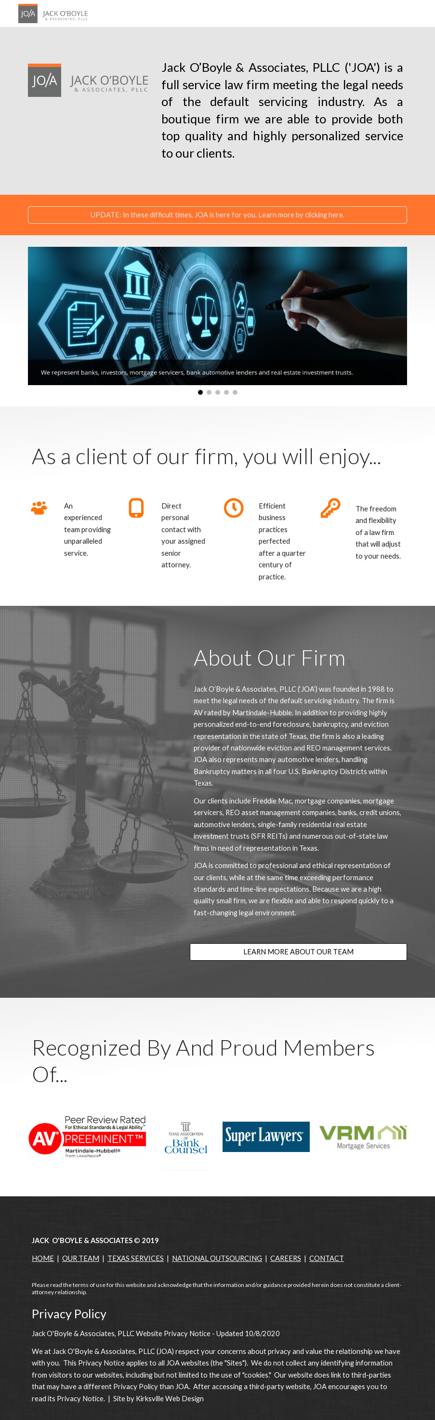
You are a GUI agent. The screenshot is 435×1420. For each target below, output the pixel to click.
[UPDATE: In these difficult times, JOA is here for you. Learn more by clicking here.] (217, 214)
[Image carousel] (217, 321)
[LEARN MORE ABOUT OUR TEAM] (298, 952)
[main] (282, 111)
